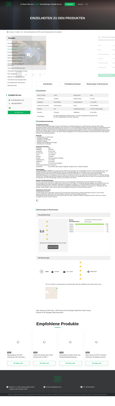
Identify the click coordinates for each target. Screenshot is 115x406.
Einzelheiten (47, 84)
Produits (36, 4)
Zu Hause (24, 4)
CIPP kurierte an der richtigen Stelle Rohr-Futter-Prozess (73, 310)
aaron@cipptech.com (17, 100)
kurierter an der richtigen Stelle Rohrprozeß (49, 312)
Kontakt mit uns (56, 4)
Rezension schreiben (53, 247)
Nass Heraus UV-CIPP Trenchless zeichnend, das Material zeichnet (96, 356)
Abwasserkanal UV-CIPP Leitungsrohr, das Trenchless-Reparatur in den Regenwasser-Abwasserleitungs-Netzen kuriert (17, 356)
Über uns (30, 4)
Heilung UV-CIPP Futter (47, 310)
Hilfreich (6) (93, 271)
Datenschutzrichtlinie (19, 394)
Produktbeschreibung (72, 84)
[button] (10, 346)
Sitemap (10, 394)
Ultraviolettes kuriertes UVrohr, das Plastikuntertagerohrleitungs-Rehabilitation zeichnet (70, 356)
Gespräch (70, 4)
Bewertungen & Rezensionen (97, 84)
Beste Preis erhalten (82, 75)
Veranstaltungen (45, 4)
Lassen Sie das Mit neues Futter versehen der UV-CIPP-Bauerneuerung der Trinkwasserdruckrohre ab (43, 356)
